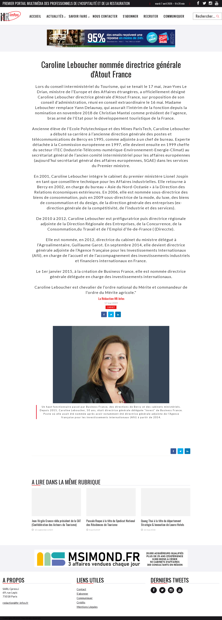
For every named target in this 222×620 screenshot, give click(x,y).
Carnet (111, 307)
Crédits (81, 602)
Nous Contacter (105, 16)
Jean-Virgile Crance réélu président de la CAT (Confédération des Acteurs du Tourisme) (56, 523)
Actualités (55, 16)
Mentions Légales (87, 606)
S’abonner (130, 16)
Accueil (35, 16)
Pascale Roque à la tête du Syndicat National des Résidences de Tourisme (110, 523)
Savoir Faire (78, 16)
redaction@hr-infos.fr (15, 602)
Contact (81, 589)
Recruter (151, 16)
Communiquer (174, 16)
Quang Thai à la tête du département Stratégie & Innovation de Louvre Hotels (162, 523)
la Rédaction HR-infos (111, 299)
